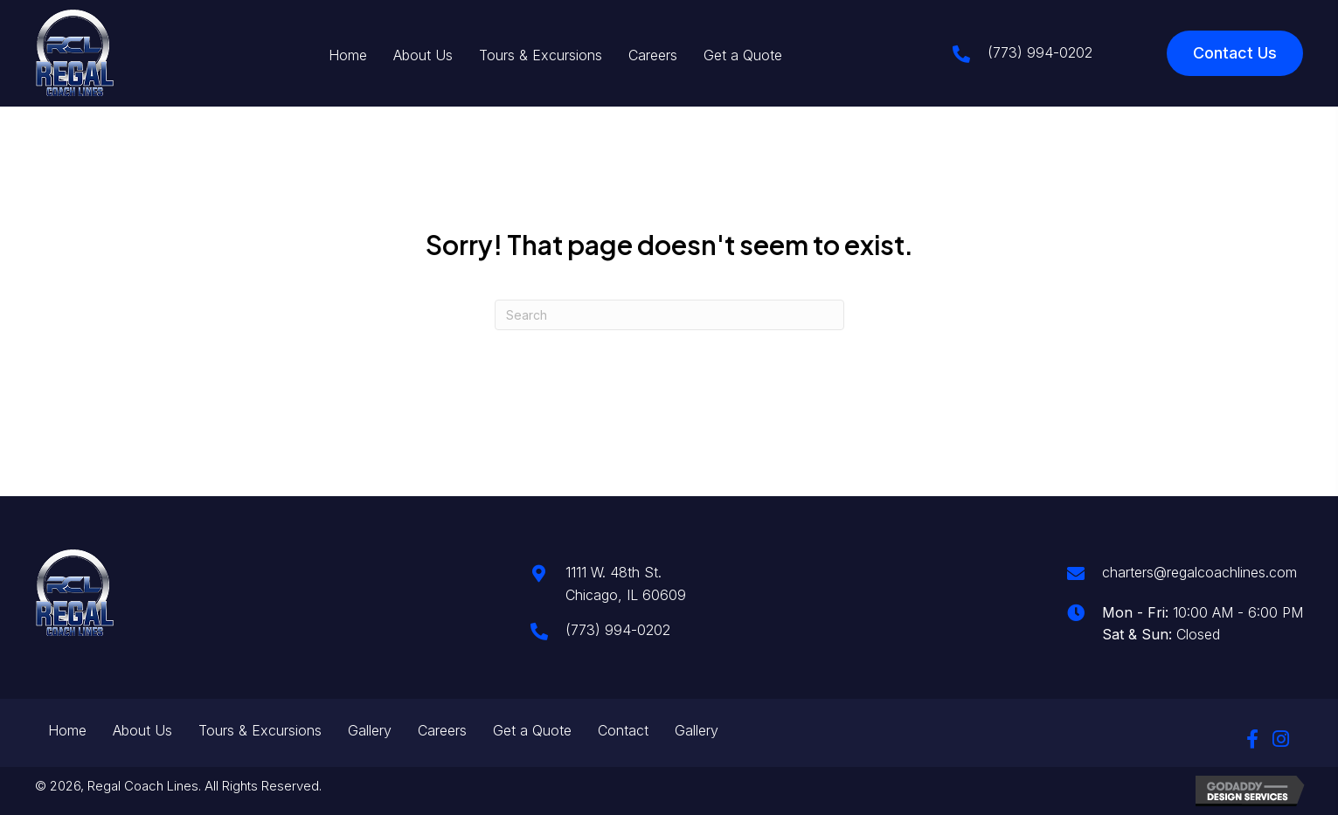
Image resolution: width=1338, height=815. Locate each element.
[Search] (669, 315)
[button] (1252, 739)
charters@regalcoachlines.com (1199, 572)
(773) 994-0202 (1040, 52)
